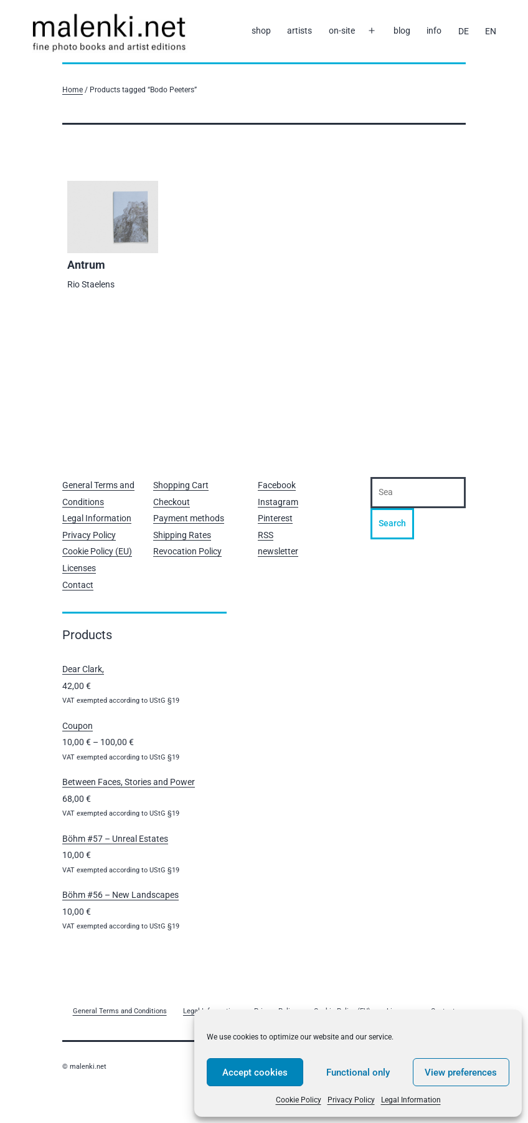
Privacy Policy (351, 1100)
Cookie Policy (298, 1100)
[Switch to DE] (463, 31)
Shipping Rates (182, 535)
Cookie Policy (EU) (97, 551)
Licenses (79, 568)
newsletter (278, 551)
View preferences (461, 1072)
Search (392, 523)
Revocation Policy (187, 551)
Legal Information (411, 1100)
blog (402, 31)
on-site (342, 31)
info (434, 31)
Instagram (278, 502)
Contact (77, 585)
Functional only (358, 1072)
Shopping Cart (181, 485)
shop (261, 31)
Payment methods (188, 518)
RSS (265, 535)
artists (299, 31)
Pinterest (275, 518)
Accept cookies (255, 1072)
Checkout (171, 502)
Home (72, 89)
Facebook (277, 485)
